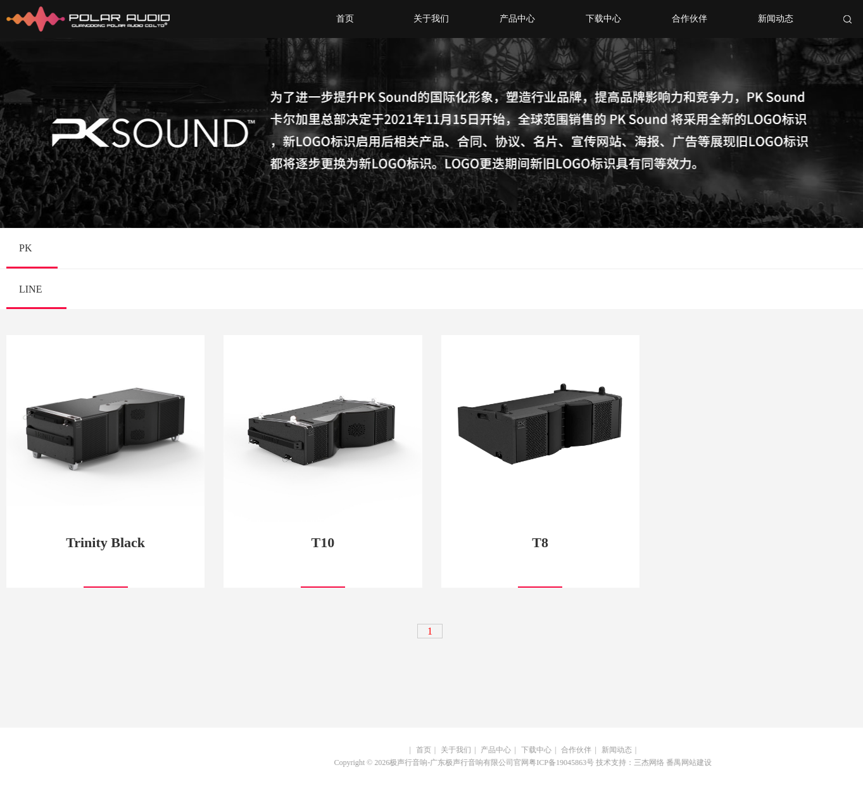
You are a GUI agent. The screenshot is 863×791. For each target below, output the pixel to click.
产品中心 (517, 18)
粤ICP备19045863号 (554, 762)
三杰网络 (641, 762)
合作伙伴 (689, 18)
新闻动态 (775, 18)
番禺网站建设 (681, 762)
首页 (345, 18)
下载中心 (603, 18)
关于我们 (431, 18)
